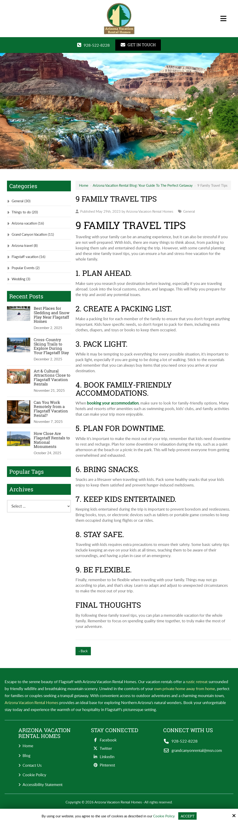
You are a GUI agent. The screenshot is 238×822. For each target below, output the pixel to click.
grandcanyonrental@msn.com (197, 750)
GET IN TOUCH (138, 44)
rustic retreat (197, 681)
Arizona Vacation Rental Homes (149, 211)
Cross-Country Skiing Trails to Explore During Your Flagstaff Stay (51, 346)
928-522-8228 (97, 45)
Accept (187, 816)
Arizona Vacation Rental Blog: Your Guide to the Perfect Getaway (143, 185)
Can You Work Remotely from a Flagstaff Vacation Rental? (51, 409)
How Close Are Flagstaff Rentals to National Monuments (52, 440)
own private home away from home (184, 688)
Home (83, 185)
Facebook (104, 740)
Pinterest (103, 765)
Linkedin (102, 756)
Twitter (101, 748)
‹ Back (83, 651)
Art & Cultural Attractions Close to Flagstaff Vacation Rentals (52, 377)
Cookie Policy (164, 816)
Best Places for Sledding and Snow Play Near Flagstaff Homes (51, 315)
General (189, 211)
